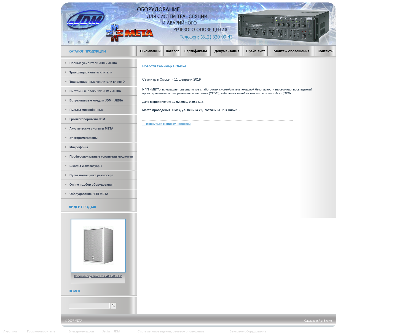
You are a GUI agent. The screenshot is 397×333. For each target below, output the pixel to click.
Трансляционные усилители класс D (97, 81)
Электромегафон (81, 331)
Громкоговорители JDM (87, 119)
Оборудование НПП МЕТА (88, 194)
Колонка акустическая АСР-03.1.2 (98, 276)
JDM (116, 331)
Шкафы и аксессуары (85, 165)
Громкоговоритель (41, 331)
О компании (150, 51)
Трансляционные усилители (90, 72)
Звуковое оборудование (248, 331)
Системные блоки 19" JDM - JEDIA (95, 91)
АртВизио (325, 320)
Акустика (10, 331)
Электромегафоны (83, 137)
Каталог (172, 51)
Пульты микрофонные (86, 109)
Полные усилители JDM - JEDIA (93, 63)
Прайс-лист (255, 51)
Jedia (106, 331)
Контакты (326, 51)
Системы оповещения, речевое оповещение (171, 331)
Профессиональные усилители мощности (101, 156)
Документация (226, 51)
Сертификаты (195, 51)
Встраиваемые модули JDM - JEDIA (96, 100)
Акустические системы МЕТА (91, 128)
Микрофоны (78, 147)
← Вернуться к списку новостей (166, 123)
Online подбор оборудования (91, 184)
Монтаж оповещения (291, 51)
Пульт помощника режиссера (91, 175)
